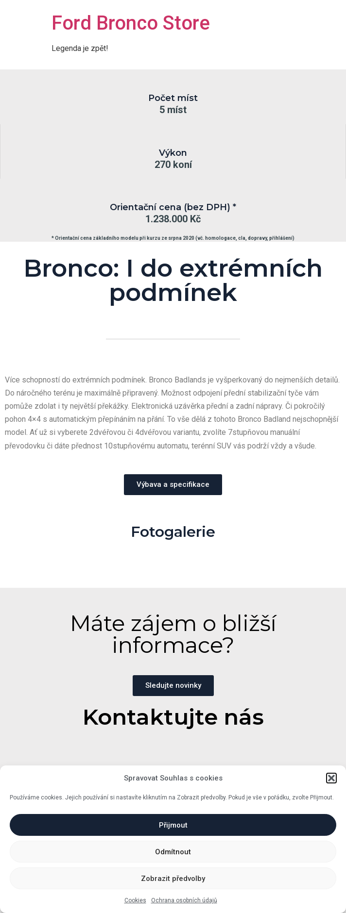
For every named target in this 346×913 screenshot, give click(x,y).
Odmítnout (173, 851)
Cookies (135, 900)
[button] (331, 778)
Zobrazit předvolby (173, 878)
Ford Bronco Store (131, 23)
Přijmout (173, 825)
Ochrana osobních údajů (184, 900)
